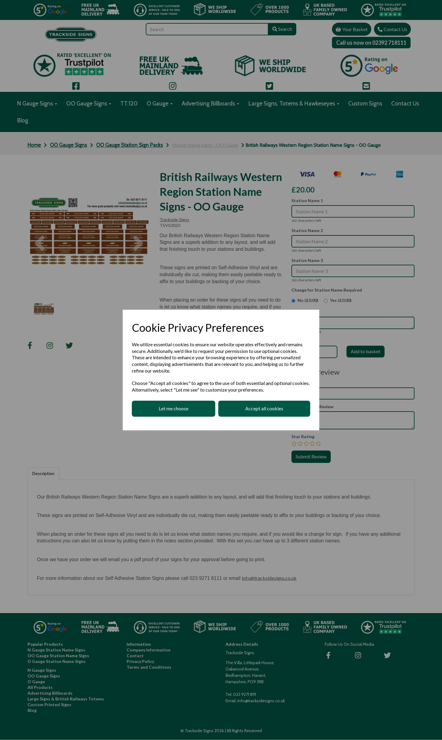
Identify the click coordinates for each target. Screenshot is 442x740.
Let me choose (173, 408)
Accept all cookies (264, 408)
